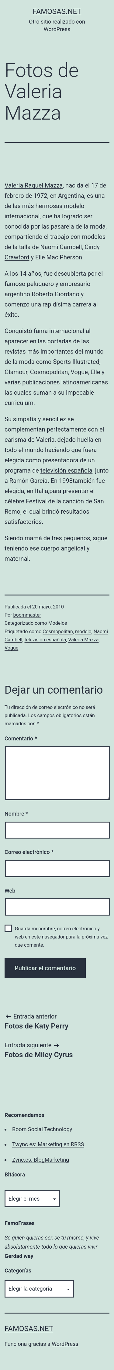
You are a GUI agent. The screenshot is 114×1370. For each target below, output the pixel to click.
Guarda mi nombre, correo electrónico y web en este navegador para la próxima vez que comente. (61, 937)
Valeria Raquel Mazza (34, 185)
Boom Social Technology (42, 1129)
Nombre (16, 813)
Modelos (57, 623)
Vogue (11, 648)
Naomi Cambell (61, 247)
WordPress (65, 1344)
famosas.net (57, 11)
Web (10, 890)
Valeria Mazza (83, 640)
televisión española (66, 470)
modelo (74, 206)
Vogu (78, 372)
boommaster (27, 615)
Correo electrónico (29, 852)
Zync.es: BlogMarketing (40, 1160)
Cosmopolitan (49, 372)
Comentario (21, 738)
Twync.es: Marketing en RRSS (48, 1144)
